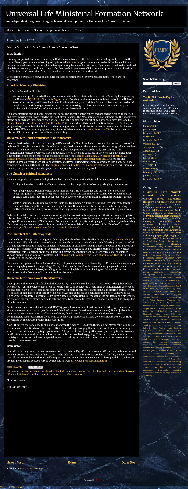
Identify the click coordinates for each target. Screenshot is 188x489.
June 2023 (148, 158)
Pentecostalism (149, 322)
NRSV (173, 314)
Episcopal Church (158, 294)
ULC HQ (52, 354)
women (178, 373)
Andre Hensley (159, 278)
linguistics (177, 356)
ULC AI (79, 30)
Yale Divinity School (151, 336)
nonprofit (176, 269)
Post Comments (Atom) (31, 468)
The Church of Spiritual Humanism (29, 173)
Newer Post (15, 462)
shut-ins (162, 367)
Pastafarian (176, 320)
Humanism (176, 244)
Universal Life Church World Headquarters (34, 278)
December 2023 (151, 140)
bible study (158, 339)
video (178, 221)
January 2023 (149, 175)
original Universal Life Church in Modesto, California (80, 165)
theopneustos (148, 370)
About (10, 30)
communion (176, 342)
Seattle (169, 328)
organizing (147, 364)
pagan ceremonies (154, 272)
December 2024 (151, 133)
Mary (152, 311)
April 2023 (148, 165)
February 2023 (150, 172)
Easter (159, 292)
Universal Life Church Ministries (28, 138)
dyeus (178, 348)
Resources (23, 30)
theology (155, 252)
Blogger (100, 480)
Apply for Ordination (58, 30)
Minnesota (147, 314)
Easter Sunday (169, 292)
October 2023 (150, 144)
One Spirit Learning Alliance (164, 317)
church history (153, 198)
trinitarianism (148, 373)
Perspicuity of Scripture (167, 261)
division (159, 348)
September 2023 (151, 147)
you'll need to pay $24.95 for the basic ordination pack (50, 227)
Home (72, 462)
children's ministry (163, 210)
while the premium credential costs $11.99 (85, 158)
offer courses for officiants (45, 123)
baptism (147, 210)
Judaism (172, 306)
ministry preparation (156, 201)
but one (70, 62)
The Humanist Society (172, 334)
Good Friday (149, 300)
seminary (175, 195)
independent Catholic (172, 353)
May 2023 (148, 161)
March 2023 (149, 168)
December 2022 (151, 179)
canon (158, 216)
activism (164, 336)
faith (172, 350)
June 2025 (148, 129)
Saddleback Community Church (157, 325)
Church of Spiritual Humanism (60, 371)
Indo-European (162, 306)
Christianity (164, 224)
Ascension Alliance (151, 280)
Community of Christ (160, 255)
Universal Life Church (162, 192)
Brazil (145, 283)
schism (154, 367)
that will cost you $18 (98, 129)
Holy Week (158, 303)
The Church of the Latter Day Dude (29, 234)
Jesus (173, 255)
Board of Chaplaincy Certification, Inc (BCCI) (99, 155)
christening (157, 213)
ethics (154, 350)
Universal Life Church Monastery (69, 374)
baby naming (165, 247)
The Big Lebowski (124, 239)
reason (163, 364)
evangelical (163, 350)
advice (171, 336)
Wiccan (160, 266)
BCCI (172, 202)
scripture (168, 213)
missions (161, 359)
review (146, 367)
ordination (149, 195)
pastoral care (150, 218)
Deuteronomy (169, 289)
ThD (179, 331)
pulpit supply (169, 235)
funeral (146, 249)
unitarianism (160, 373)
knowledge (159, 356)
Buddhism (153, 283)
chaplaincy (174, 198)
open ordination (116, 371)
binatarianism (169, 339)
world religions (149, 376)
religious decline (174, 364)
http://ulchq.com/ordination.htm (89, 360)
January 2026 (149, 126)
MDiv (178, 258)
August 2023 (149, 151)
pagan (158, 235)
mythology (170, 359)
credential (162, 345)
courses (177, 247)
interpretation (149, 356)
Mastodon (5, 487)
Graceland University (166, 300)
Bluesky (38, 30)
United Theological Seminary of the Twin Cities (162, 227)
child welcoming (160, 342)
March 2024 (149, 136)
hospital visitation (172, 249)
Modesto (147, 261)
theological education (156, 221)
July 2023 (147, 154)
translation (176, 370)
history (165, 216)
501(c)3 (160, 275)
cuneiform (177, 345)
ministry (167, 269)
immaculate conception (153, 353)
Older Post (129, 462)
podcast (156, 364)
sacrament (175, 218)
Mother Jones (161, 314)
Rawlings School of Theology (168, 322)
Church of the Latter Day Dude (92, 371)
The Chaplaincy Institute (153, 334)
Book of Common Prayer (170, 280)
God (179, 297)
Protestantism (149, 247)
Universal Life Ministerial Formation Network (84, 13)
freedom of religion (152, 269)
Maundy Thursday (173, 311)
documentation (169, 348)
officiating (148, 235)
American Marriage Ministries (26, 85)
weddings (148, 224)
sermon (146, 252)
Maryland (160, 311)
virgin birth (170, 373)
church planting (173, 266)
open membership (174, 361)
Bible (163, 195)
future (178, 350)
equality (146, 350)
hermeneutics (157, 249)
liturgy (145, 359)
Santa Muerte (159, 328)
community (147, 345)
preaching (164, 218)
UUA (153, 266)
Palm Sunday (164, 320)
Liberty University (165, 258)
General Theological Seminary (164, 297)
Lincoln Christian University (162, 308)
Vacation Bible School (168, 207)
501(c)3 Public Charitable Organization (47, 99)
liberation (169, 356)
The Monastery (61, 138)
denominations (149, 348)
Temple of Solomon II (168, 331)
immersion (175, 216)
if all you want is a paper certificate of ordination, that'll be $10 (93, 255)
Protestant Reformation (154, 263)
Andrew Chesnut (174, 278)
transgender (163, 370)
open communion (159, 361)
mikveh (153, 359)
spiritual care (174, 367)
